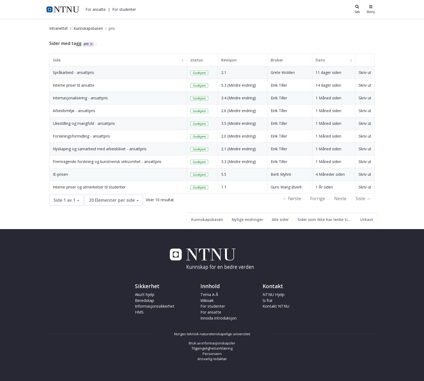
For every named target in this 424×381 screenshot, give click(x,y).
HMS (139, 312)
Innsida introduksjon (218, 318)
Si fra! (267, 300)
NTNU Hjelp (273, 294)
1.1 (223, 187)
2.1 (223, 72)
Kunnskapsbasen (88, 28)
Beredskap (144, 300)
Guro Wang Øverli (286, 187)
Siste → (363, 198)
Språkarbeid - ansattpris (73, 72)
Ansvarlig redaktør (212, 358)
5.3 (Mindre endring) (238, 85)
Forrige (317, 198)
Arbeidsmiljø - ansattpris (74, 110)
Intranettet (58, 28)
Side (57, 60)
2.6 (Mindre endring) (238, 110)
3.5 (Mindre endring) (238, 123)
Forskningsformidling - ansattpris (81, 136)
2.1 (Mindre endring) (238, 148)
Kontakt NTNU (276, 306)
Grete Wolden (283, 72)
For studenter (124, 9)
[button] (95, 9)
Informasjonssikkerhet (154, 306)
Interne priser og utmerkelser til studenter (89, 187)
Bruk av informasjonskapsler (212, 343)
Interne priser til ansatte (73, 85)
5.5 (223, 174)
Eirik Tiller (279, 85)
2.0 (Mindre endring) (238, 136)
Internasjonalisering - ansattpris (80, 97)
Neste (340, 198)
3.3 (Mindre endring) (238, 161)
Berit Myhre (281, 174)
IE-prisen (60, 174)
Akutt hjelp (144, 294)
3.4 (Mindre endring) (238, 97)
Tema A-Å (209, 294)
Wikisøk (207, 300)
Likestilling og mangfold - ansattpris (84, 123)
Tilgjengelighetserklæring (212, 348)
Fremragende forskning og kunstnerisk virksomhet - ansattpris (107, 161)
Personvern (212, 353)
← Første (292, 198)
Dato (320, 60)
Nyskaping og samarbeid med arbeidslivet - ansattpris (100, 148)
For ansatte (95, 9)
